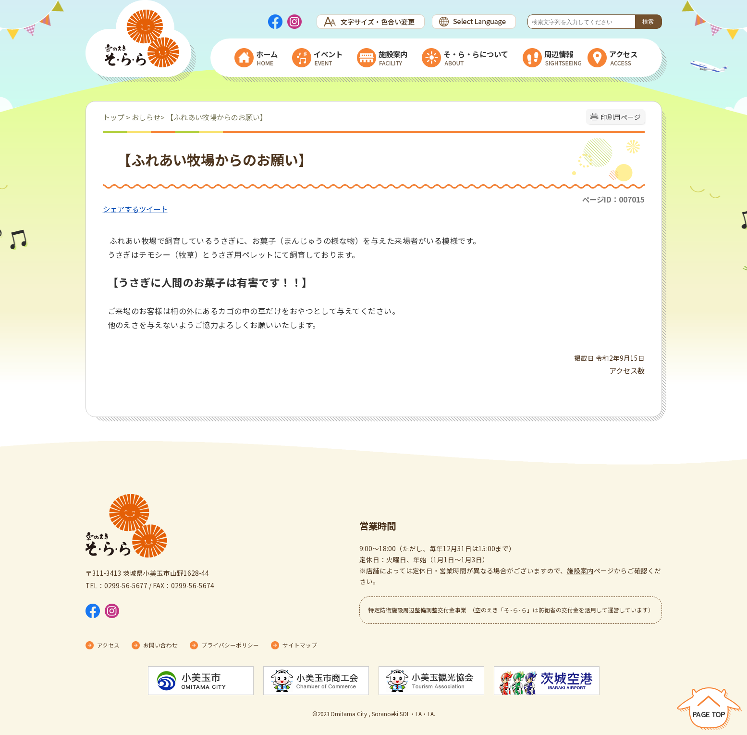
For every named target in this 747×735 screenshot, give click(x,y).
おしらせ (146, 117)
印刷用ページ (620, 117)
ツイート (153, 208)
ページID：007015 (613, 199)
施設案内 (580, 570)
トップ (113, 117)
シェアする (121, 208)
